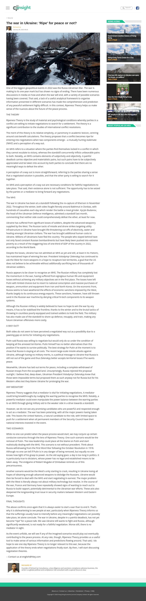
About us (55, 591)
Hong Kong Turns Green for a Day (121, 58)
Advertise (71, 591)
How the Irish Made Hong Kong (120, 97)
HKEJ (92, 591)
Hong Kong (114, 21)
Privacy (87, 591)
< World (9, 18)
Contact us (62, 591)
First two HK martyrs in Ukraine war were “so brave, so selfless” (123, 76)
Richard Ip (17, 27)
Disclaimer (79, 591)
